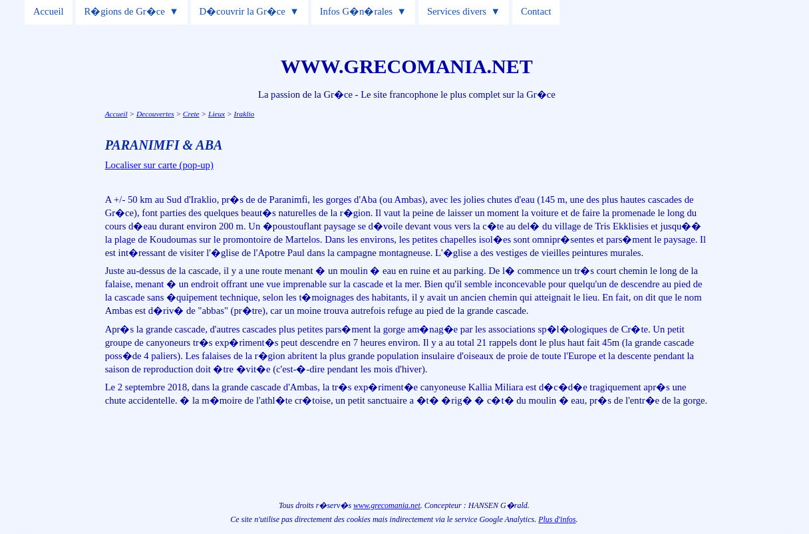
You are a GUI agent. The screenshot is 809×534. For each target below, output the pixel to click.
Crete (191, 114)
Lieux (216, 114)
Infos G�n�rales (356, 11)
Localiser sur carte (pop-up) (159, 165)
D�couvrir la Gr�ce (242, 11)
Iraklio (244, 114)
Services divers (456, 11)
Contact (536, 11)
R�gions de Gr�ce (124, 11)
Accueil (48, 11)
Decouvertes (155, 114)
